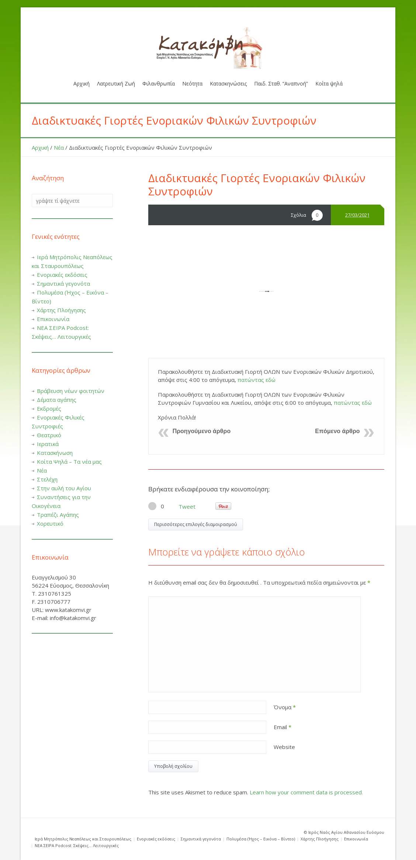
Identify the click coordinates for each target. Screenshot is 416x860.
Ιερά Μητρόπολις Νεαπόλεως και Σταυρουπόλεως (83, 839)
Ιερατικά (48, 444)
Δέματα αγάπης (56, 399)
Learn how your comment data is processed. (306, 792)
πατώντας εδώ (256, 379)
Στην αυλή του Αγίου (64, 488)
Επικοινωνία (53, 319)
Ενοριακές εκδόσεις (62, 274)
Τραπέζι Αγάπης (58, 514)
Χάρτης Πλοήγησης (61, 310)
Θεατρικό (49, 435)
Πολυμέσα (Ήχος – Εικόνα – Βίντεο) (260, 839)
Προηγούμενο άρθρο (202, 431)
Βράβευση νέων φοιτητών (70, 390)
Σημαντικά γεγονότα (63, 283)
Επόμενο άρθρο (337, 431)
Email (282, 727)
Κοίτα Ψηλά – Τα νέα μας (69, 461)
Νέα (59, 147)
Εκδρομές (49, 408)
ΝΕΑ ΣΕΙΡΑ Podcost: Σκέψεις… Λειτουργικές (77, 845)
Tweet (186, 506)
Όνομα (285, 707)
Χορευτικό (50, 523)
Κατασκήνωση (55, 452)
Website (284, 747)
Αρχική (40, 147)
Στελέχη (47, 479)
